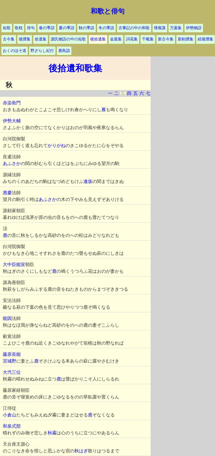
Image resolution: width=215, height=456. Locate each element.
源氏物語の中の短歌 (68, 39)
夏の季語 (66, 28)
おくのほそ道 (14, 51)
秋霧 (52, 432)
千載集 (148, 39)
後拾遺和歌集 (75, 68)
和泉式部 (12, 426)
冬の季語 (106, 28)
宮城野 (9, 361)
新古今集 (166, 39)
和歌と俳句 (108, 11)
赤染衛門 (12, 102)
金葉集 (116, 39)
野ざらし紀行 (42, 51)
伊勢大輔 (12, 120)
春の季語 (47, 28)
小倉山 (9, 415)
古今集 (9, 39)
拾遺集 (40, 39)
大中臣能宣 (14, 264)
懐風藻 (160, 28)
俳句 (31, 28)
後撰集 (25, 39)
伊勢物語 (194, 28)
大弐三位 (12, 372)
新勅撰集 (185, 39)
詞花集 (132, 39)
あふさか (12, 163)
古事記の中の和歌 (134, 28)
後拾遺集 (98, 39)
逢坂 (87, 181)
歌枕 (19, 28)
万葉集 (176, 28)
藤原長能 (12, 354)
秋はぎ (81, 450)
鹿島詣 (64, 51)
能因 (7, 318)
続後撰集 (205, 39)
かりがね (57, 145)
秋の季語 (86, 28)
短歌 (7, 28)
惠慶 (7, 192)
